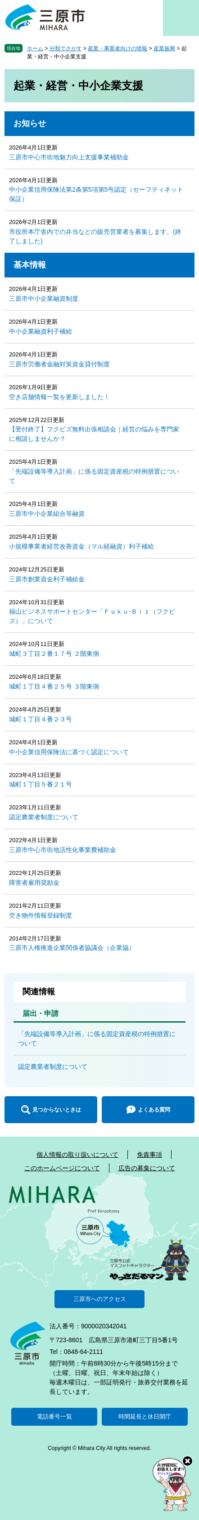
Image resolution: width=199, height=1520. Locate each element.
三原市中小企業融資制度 (43, 298)
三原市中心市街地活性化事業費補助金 (62, 849)
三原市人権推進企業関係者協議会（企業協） (72, 947)
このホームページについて (62, 1168)
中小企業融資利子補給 (40, 331)
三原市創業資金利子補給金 (47, 579)
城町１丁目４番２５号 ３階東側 (54, 686)
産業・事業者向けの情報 (117, 48)
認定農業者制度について (43, 817)
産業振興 (164, 48)
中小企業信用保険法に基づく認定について (69, 752)
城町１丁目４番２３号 (40, 719)
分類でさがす (66, 48)
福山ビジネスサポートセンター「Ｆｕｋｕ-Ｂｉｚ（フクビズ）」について (92, 616)
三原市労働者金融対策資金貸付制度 (59, 364)
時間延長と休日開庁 (144, 1416)
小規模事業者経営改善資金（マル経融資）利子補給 (81, 546)
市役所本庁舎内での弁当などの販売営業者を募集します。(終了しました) (95, 236)
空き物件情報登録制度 (40, 915)
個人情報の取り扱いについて (77, 1154)
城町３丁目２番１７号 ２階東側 (54, 653)
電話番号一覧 (54, 1416)
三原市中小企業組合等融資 (47, 513)
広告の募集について (146, 1168)
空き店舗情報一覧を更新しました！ (59, 396)
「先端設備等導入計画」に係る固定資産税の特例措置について (94, 476)
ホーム (35, 48)
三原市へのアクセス (99, 1299)
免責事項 (149, 1154)
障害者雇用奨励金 (34, 882)
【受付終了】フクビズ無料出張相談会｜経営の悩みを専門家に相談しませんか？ (94, 434)
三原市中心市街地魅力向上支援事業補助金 (69, 157)
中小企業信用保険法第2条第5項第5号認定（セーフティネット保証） (96, 194)
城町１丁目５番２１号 (40, 784)
